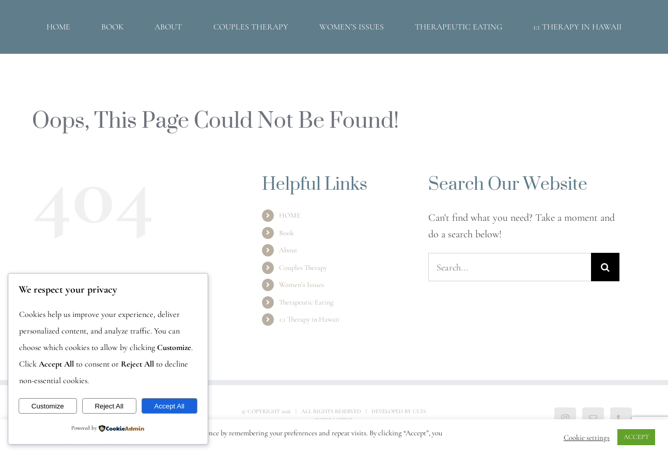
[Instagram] (565, 418)
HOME (290, 215)
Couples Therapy (303, 267)
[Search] (605, 267)
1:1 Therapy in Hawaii (309, 319)
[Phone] (621, 418)
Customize (48, 406)
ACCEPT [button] (636, 437)
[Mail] (593, 418)
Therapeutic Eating (306, 302)
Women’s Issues (301, 284)
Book (286, 233)
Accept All (169, 406)
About (288, 250)
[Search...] (509, 267)
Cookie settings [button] (587, 437)
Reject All (109, 406)
